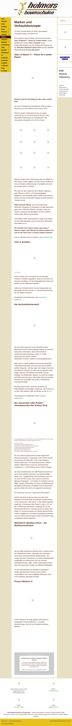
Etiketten (4, 39)
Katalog (3, 26)
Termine (6, 34)
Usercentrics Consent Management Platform (37, 669)
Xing (2, 68)
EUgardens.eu (5, 54)
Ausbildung (6, 45)
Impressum (4, 721)
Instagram (4, 60)
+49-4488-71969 (18, 707)
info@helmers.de (53, 707)
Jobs (3, 47)
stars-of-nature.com (46, 237)
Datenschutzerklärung (15, 721)
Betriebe (6, 42)
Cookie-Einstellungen (7, 723)
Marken (3, 37)
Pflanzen (6, 31)
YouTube (4, 71)
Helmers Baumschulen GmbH (62, 721)
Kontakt (6, 50)
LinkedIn (4, 63)
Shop (6, 29)
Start (2, 19)
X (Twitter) (4, 65)
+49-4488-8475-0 (53, 691)
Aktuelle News (4, 23)
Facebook (4, 58)
